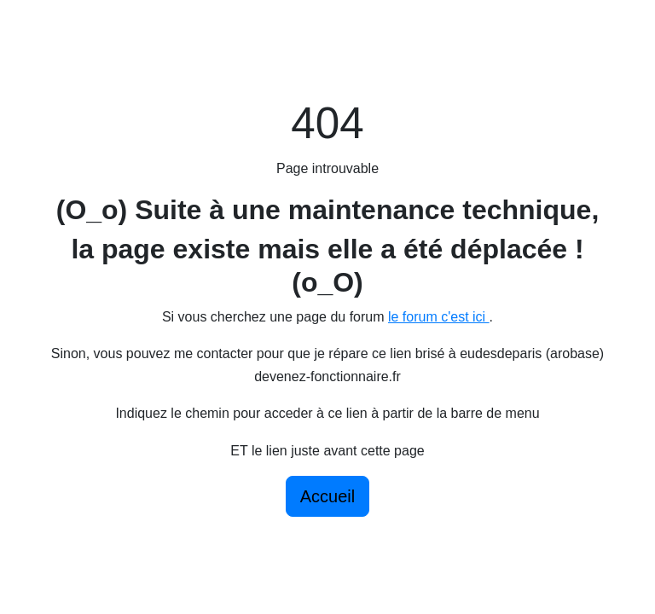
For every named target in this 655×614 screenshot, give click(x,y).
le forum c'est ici (439, 317)
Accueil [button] (327, 496)
